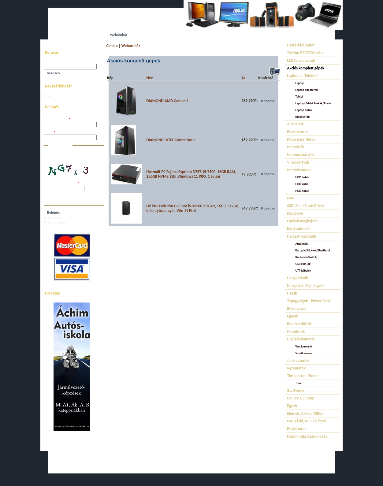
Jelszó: (49, 133)
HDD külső (302, 184)
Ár (243, 78)
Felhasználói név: (57, 120)
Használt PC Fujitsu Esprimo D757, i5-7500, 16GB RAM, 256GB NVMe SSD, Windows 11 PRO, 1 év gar (191, 174)
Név (149, 78)
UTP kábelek (303, 271)
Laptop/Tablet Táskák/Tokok (313, 103)
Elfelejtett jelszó (55, 222)
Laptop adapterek (307, 90)
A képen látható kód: (63, 184)
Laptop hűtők (304, 110)
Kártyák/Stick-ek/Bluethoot (313, 250)
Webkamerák (304, 346)
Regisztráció (52, 218)
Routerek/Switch (306, 257)
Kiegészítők (303, 117)
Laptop (300, 83)
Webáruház (130, 45)
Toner (299, 383)
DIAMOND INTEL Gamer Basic (170, 140)
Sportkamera (304, 353)
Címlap (111, 45)
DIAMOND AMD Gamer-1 (167, 100)
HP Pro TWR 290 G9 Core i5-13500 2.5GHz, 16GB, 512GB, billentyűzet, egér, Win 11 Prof (192, 208)
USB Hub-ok (303, 264)
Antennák (302, 244)
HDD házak (302, 191)
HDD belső (302, 177)
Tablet (299, 96)
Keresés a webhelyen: (59, 62)
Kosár (48, 96)
